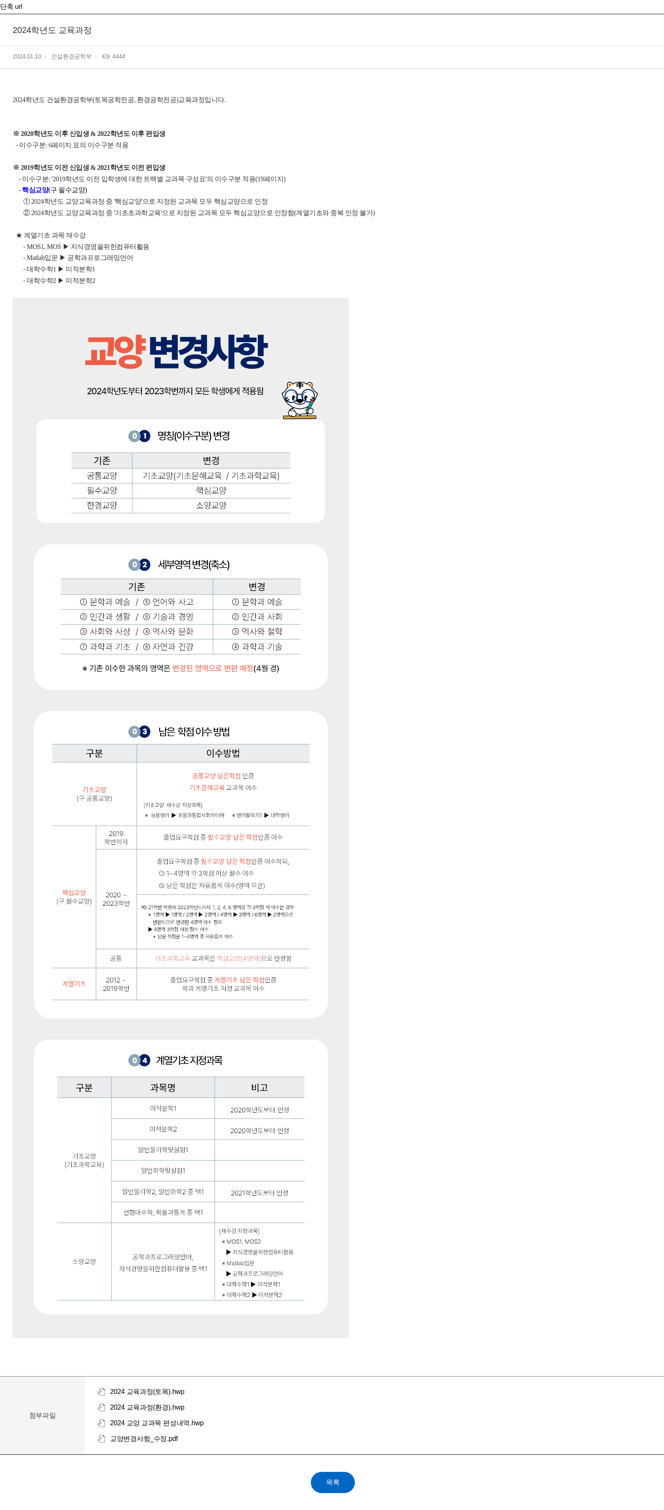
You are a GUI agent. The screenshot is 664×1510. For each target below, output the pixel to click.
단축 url (11, 6)
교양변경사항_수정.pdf (144, 1438)
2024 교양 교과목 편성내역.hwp (157, 1423)
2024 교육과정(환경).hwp (147, 1407)
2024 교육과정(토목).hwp (147, 1391)
